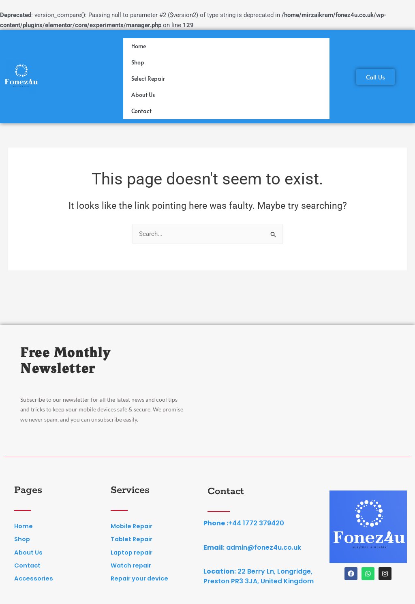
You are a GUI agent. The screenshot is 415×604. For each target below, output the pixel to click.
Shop (137, 62)
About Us (143, 95)
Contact (141, 111)
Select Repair (148, 78)
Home (138, 46)
